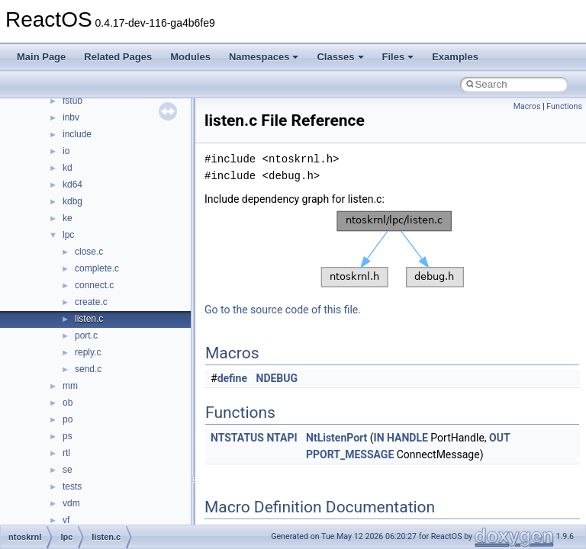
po (67, 419)
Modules (190, 57)
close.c (89, 251)
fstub (72, 100)
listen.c (89, 318)
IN (379, 438)
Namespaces (264, 57)
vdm (71, 503)
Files (398, 57)
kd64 (72, 184)
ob (67, 402)
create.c (91, 302)
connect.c (94, 285)
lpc (68, 235)
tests (72, 486)
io (66, 151)
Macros (527, 106)
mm (70, 385)
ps (67, 436)
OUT (499, 438)
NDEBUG (277, 378)
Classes (340, 57)
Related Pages (118, 57)
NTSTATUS (237, 438)
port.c (86, 335)
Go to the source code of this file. (282, 309)
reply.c (88, 352)
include (77, 134)
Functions (564, 106)
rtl (66, 453)
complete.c (97, 268)
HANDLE (407, 438)
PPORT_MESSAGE (350, 454)
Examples (455, 57)
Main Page (41, 57)
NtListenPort (336, 438)
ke (67, 218)
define (232, 378)
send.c (88, 369)
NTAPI (281, 438)
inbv (71, 117)
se (67, 469)
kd (67, 167)
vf (66, 520)
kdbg (72, 201)
